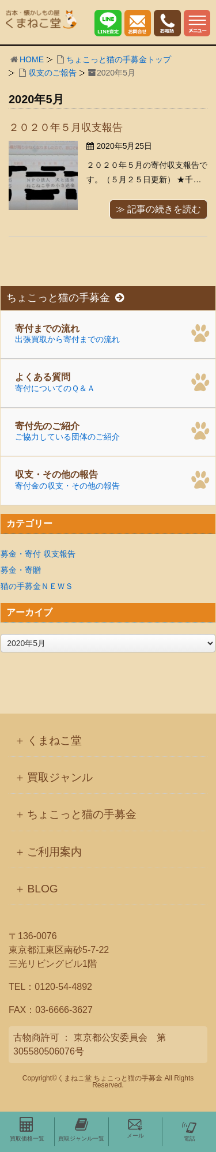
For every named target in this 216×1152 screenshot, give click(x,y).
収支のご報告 (52, 72)
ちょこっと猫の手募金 (65, 297)
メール (135, 1128)
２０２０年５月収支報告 (66, 127)
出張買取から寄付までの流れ (112, 332)
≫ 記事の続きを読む (158, 209)
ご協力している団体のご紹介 (112, 429)
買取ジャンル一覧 (81, 1129)
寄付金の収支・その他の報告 (112, 478)
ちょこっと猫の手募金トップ (118, 59)
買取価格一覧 (27, 1129)
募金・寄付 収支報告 (38, 553)
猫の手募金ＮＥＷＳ (37, 586)
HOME (32, 59)
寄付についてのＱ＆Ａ (112, 381)
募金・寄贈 (21, 570)
